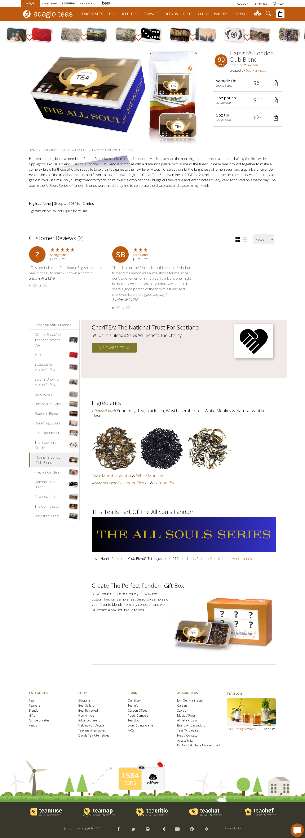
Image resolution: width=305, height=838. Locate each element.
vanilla (125, 476)
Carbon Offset (137, 710)
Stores (181, 710)
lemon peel (165, 483)
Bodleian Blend (46, 413)
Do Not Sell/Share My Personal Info (200, 745)
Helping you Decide (91, 725)
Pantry (33, 725)
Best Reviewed (88, 710)
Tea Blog (133, 720)
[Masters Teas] (49, 3)
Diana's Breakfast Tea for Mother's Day (48, 340)
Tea (31, 700)
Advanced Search (90, 720)
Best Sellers (86, 705)
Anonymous (58, 255)
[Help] (278, 3)
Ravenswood (45, 496)
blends (171, 14)
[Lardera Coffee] (68, 3)
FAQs (131, 730)
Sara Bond (140, 255)
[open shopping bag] (280, 13)
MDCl (39, 354)
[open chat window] (297, 830)
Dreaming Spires (47, 423)
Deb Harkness (256, 70)
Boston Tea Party (48, 403)
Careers (182, 705)
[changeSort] (263, 239)
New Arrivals (86, 715)
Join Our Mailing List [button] (190, 700)
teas (112, 14)
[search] (268, 14)
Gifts (32, 715)
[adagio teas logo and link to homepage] (50, 13)
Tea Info (133, 705)
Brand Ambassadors (191, 725)
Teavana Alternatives (92, 730)
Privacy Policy (233, 828)
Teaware (34, 705)
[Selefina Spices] (87, 3)
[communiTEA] (257, 14)
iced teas (130, 14)
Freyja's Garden (47, 472)
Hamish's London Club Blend (48, 460)
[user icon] (37, 254)
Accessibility (185, 740)
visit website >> (114, 347)
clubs (203, 14)
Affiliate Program (188, 720)
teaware (151, 14)
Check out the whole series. (231, 558)
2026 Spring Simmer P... (243, 729)
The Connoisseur (48, 506)
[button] (247, 83)
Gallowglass (43, 394)
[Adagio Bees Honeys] (106, 3)
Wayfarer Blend (47, 516)
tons (130, 782)
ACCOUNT (243, 3)
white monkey (149, 476)
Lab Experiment (47, 432)
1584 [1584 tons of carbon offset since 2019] (130, 775)
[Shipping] (261, 3)
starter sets (91, 14)
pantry (220, 14)
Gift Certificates (39, 720)
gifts (188, 14)
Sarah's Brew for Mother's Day (47, 382)
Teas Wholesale (187, 730)
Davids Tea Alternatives (93, 735)
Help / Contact (187, 735)
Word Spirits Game (140, 725)
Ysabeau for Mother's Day (45, 367)
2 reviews (251, 65)
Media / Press (186, 715)
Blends (33, 710)
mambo (109, 476)
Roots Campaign (139, 715)
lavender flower (133, 483)
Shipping (84, 700)
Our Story (134, 700)
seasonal (241, 14)
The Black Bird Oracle (46, 445)
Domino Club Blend (45, 484)
